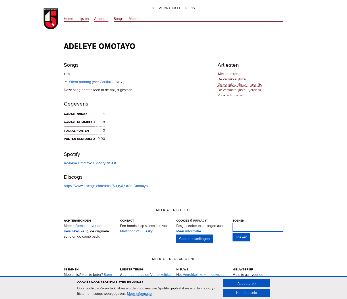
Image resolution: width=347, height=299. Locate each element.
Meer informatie (188, 231)
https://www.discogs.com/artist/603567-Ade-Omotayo (106, 186)
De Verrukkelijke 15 (173, 8)
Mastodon (127, 231)
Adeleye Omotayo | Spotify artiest (90, 163)
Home (68, 19)
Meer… (134, 19)
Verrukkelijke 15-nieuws (201, 274)
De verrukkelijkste (232, 79)
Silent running (80, 82)
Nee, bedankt (246, 294)
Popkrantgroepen (231, 95)
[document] (173, 290)
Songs (118, 19)
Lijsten (84, 19)
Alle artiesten (228, 74)
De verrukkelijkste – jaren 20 (240, 90)
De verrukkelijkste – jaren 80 (240, 84)
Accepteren (246, 285)
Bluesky (146, 231)
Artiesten (101, 19)
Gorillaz (106, 82)
